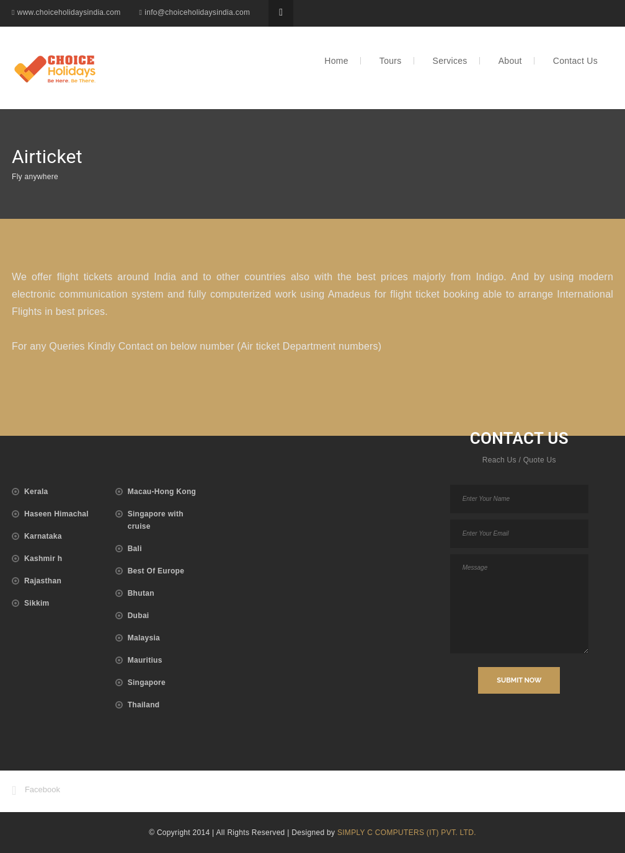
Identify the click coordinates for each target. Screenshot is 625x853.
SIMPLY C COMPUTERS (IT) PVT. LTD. (406, 832)
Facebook (36, 790)
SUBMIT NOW (519, 680)
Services (450, 57)
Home (336, 57)
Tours (390, 57)
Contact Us (575, 57)
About (510, 57)
